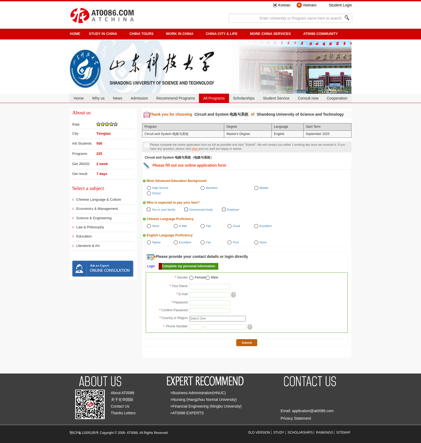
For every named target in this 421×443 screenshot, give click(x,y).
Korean (284, 5)
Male (214, 277)
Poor (236, 242)
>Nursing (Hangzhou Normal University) (203, 399)
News (117, 98)
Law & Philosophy (90, 227)
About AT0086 (123, 393)
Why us (98, 98)
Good (236, 226)
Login (151, 266)
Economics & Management (97, 209)
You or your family (163, 209)
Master (264, 187)
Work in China (180, 34)
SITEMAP (343, 432)
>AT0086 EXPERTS (187, 413)
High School (160, 187)
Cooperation (337, 98)
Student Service (276, 98)
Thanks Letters (123, 413)
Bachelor (211, 187)
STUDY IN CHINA (103, 34)
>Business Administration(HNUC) (198, 393)
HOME (75, 34)
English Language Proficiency (170, 235)
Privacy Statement (296, 418)
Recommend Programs (175, 98)
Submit (247, 342)
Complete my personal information (188, 266)
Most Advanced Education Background (176, 181)
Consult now (308, 98)
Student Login (340, 5)
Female (200, 277)
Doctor (156, 193)
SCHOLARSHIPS (300, 432)
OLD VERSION (259, 432)
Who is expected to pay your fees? (173, 202)
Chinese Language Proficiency (170, 219)
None (155, 226)
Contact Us (120, 406)
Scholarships (244, 98)
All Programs (214, 98)
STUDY (278, 432)
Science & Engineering (94, 218)
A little (183, 226)
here (195, 148)
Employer (233, 209)
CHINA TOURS (141, 34)
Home (79, 98)
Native (156, 242)
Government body (201, 209)
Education (84, 236)
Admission (139, 98)
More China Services (270, 34)
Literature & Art (88, 246)
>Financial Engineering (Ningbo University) (206, 406)
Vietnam (309, 5)
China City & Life (221, 34)
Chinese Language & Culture (98, 199)
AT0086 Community (320, 34)
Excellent (266, 226)
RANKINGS (324, 432)
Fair (208, 226)
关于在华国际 (122, 399)
